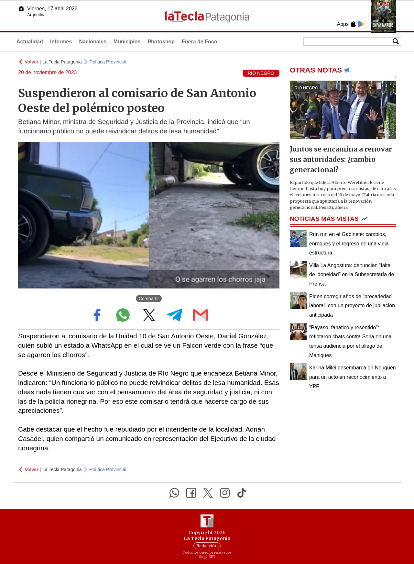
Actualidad (29, 41)
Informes (61, 41)
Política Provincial (108, 61)
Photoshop (161, 41)
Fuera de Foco (199, 41)
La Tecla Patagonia (62, 61)
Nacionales (92, 41)
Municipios (127, 41)
